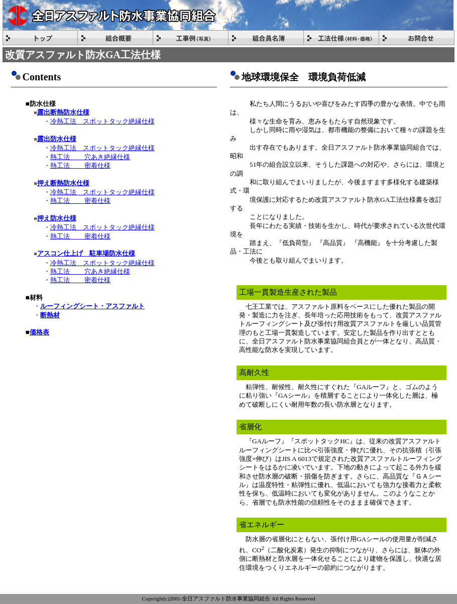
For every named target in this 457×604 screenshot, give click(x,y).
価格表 (39, 332)
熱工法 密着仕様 (80, 165)
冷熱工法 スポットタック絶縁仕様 (102, 121)
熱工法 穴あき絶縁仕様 (90, 157)
